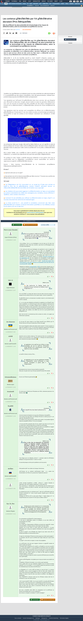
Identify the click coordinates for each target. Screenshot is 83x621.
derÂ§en (10, 471)
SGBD (62, 3)
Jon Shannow (10, 325)
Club (60, 1)
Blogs (24, 1)
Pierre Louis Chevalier (11, 233)
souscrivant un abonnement (35, 213)
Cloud (24, 3)
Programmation (56, 3)
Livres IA (52, 5)
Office (66, 3)
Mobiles (71, 3)
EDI (50, 3)
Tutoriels (14, 1)
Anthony (18, 30)
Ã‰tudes (50, 1)
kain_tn (10, 283)
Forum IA (37, 5)
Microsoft (35, 3)
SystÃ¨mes (77, 3)
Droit (56, 1)
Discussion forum (70, 39)
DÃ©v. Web (45, 3)
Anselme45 (10, 394)
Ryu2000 (10, 409)
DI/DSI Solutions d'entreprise (14, 3)
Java (40, 3)
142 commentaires (26, 30)
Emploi (44, 1)
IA (27, 3)
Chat (29, 1)
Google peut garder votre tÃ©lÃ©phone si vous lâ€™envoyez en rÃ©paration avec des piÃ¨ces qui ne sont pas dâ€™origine (37, 265)
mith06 (10, 339)
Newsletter (36, 1)
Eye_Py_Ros (10, 506)
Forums (7, 1)
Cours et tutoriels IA (44, 5)
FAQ (20, 1)
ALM (31, 3)
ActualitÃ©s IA (30, 5)
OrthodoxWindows (10, 380)
